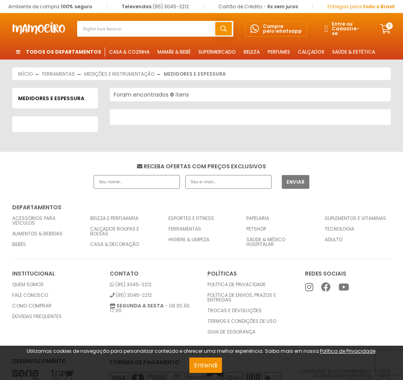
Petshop (256, 229)
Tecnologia (339, 229)
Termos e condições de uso (241, 321)
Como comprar (32, 306)
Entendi (205, 365)
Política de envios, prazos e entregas (241, 297)
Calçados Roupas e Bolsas (114, 231)
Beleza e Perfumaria (114, 218)
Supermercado (217, 51)
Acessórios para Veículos (33, 220)
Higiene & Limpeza (188, 239)
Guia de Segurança (231, 332)
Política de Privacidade (347, 351)
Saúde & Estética (353, 51)
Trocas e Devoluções (234, 310)
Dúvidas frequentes (37, 316)
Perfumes (279, 51)
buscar (223, 29)
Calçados (311, 51)
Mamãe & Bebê (173, 51)
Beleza (252, 51)
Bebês (19, 244)
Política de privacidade (236, 284)
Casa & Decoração (114, 244)
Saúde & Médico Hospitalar (265, 242)
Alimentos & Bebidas (37, 233)
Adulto (333, 239)
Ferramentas (184, 229)
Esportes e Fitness (191, 218)
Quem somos (28, 284)
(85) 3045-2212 (131, 284)
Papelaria (257, 218)
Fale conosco (30, 295)
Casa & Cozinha (129, 51)
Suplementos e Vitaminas (355, 218)
